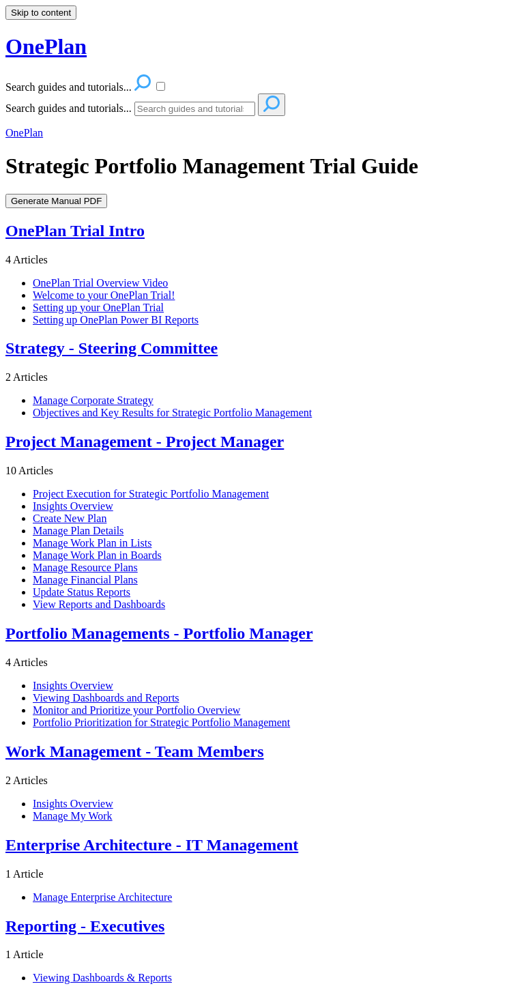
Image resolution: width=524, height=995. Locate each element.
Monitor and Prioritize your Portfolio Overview (136, 710)
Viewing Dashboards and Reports (106, 698)
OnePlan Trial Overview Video (100, 283)
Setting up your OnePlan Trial (98, 307)
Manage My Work (73, 816)
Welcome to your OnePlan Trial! (104, 295)
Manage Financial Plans (85, 580)
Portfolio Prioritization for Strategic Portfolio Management (161, 722)
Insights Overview (73, 506)
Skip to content (41, 13)
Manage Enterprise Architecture (102, 897)
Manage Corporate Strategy (93, 400)
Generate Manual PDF (56, 201)
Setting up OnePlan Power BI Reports (116, 320)
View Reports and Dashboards (99, 604)
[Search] (194, 109)
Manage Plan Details (78, 530)
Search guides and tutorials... (68, 108)
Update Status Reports (81, 592)
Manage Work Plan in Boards (97, 555)
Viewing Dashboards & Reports (102, 977)
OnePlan (24, 133)
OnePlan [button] (46, 46)
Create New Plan (69, 518)
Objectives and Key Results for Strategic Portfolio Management (172, 412)
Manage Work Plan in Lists (92, 543)
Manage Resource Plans (85, 567)
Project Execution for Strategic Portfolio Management (151, 494)
